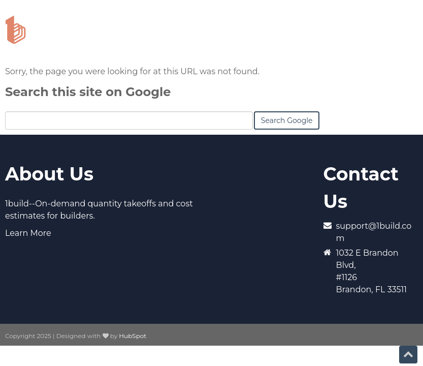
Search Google (287, 120)
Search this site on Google (88, 91)
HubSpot (132, 336)
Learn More (28, 233)
